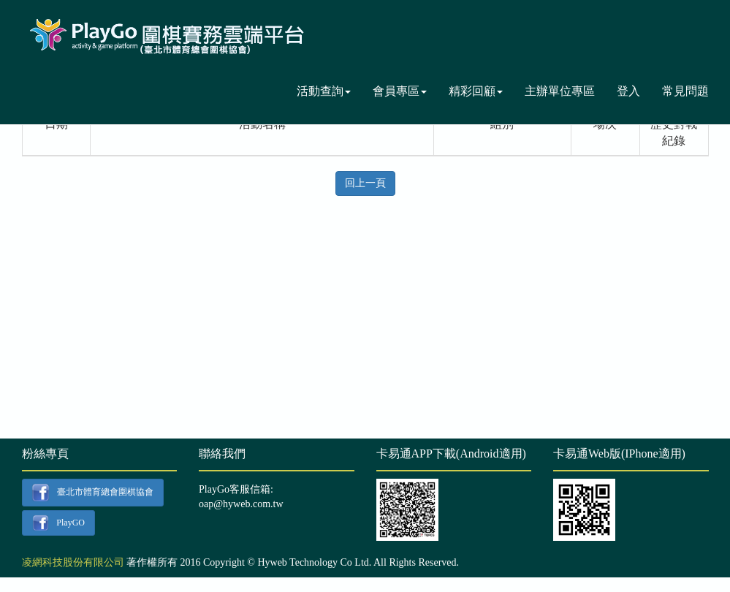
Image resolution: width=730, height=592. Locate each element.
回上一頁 (365, 183)
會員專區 (400, 91)
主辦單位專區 (560, 91)
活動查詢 (324, 91)
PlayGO (58, 523)
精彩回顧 (476, 91)
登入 (628, 91)
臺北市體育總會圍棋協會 (92, 492)
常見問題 (685, 91)
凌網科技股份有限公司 (73, 562)
